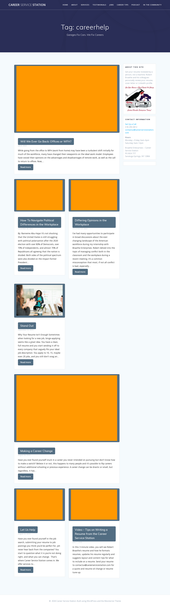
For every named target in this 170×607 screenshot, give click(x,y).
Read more (25, 167)
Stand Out (82, 326)
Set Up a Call (130, 124)
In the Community (152, 5)
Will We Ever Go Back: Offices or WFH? (46, 141)
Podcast (136, 5)
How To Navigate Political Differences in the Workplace (37, 225)
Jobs (111, 5)
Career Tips (122, 5)
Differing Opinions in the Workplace (91, 223)
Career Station (27, 4)
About (74, 5)
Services (85, 5)
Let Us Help (28, 531)
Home (65, 5)
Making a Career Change (37, 452)
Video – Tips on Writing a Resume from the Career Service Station (92, 535)
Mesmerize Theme (112, 601)
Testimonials (99, 5)
